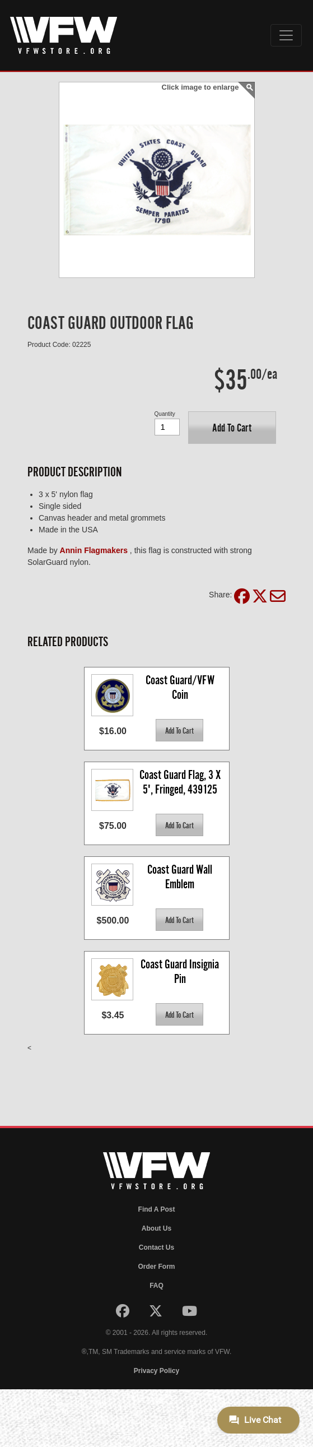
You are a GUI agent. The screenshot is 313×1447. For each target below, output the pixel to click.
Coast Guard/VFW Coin (181, 687)
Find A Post (156, 1209)
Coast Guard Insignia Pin (181, 971)
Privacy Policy (156, 1371)
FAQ (156, 1286)
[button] (232, 427)
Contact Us (156, 1247)
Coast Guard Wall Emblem (180, 876)
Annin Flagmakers (94, 550)
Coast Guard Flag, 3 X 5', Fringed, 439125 (181, 782)
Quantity (165, 414)
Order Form (156, 1266)
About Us (156, 1228)
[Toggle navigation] (286, 35)
